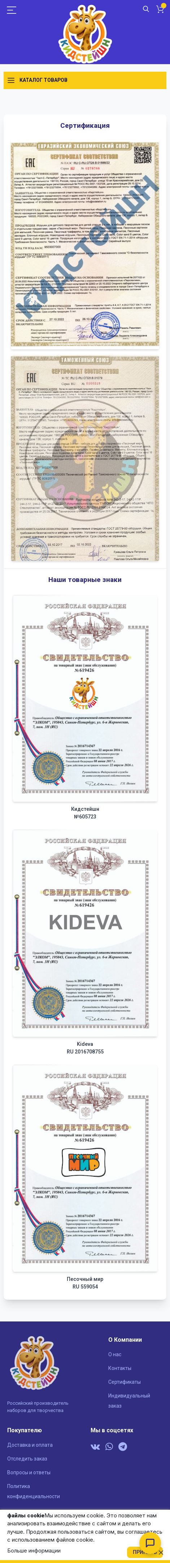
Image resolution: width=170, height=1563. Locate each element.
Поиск (146, 9)
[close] (161, 1552)
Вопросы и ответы (29, 1472)
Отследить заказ (27, 1459)
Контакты (119, 1368)
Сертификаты (124, 1382)
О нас (114, 1354)
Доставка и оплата (30, 1445)
